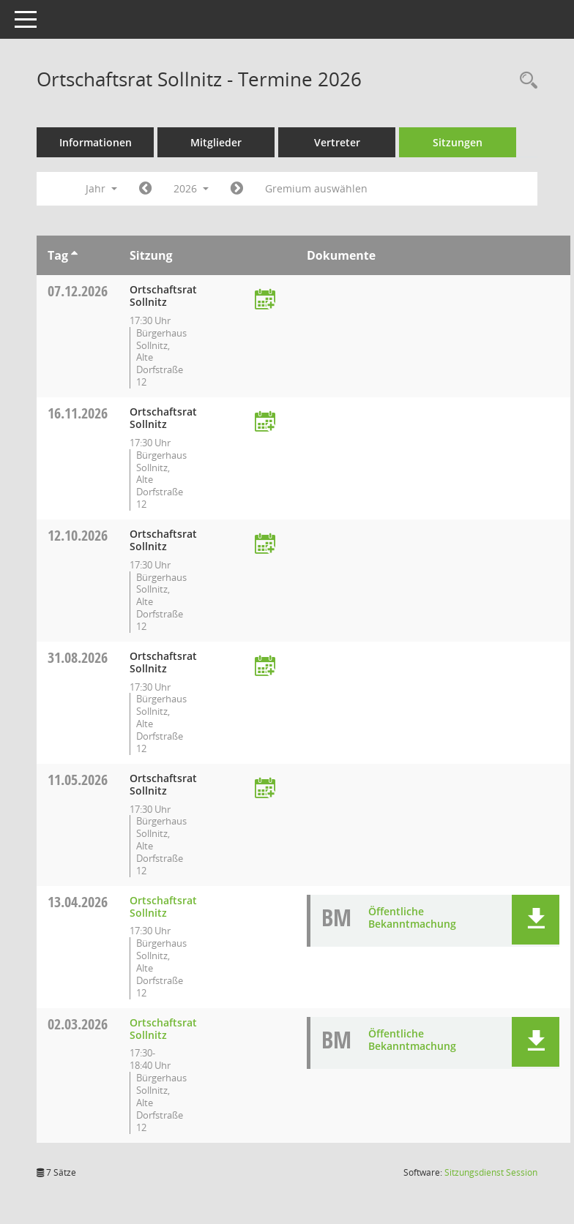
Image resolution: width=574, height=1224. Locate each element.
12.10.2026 (78, 535)
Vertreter (337, 142)
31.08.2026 (78, 657)
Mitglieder (216, 142)
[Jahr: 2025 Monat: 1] (145, 189)
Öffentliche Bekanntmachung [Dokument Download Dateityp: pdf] (412, 917)
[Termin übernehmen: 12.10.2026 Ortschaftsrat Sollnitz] (265, 544)
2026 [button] (191, 188)
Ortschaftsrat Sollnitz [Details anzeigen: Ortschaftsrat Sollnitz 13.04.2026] (163, 906)
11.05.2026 (78, 779)
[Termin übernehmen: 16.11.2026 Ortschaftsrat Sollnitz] (265, 422)
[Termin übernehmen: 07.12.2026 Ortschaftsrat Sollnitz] (265, 300)
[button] (535, 920)
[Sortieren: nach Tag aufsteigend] (74, 255)
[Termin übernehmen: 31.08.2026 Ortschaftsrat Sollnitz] (265, 666)
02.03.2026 (78, 1024)
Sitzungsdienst (490, 1172)
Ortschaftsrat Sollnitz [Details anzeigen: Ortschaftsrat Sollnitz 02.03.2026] (163, 1028)
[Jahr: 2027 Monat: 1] (237, 189)
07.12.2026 (78, 291)
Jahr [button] (101, 188)
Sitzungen (457, 142)
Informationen (95, 142)
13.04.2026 (78, 902)
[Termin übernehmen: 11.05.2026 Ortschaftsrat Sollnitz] (265, 789)
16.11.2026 (78, 413)
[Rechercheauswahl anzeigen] (524, 81)
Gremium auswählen (316, 188)
